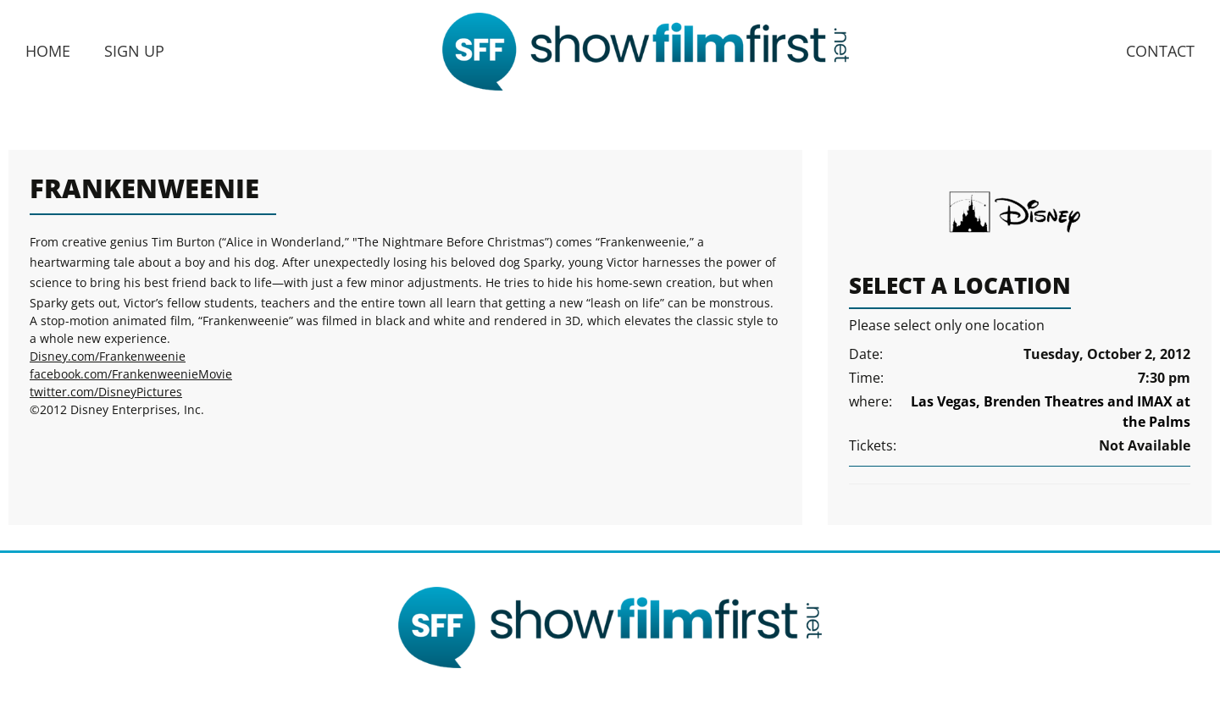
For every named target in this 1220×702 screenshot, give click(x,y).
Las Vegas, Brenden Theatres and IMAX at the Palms (1050, 411)
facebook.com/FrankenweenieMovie (131, 374)
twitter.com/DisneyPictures (106, 392)
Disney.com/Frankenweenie (108, 356)
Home (47, 51)
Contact (1160, 51)
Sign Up (134, 51)
